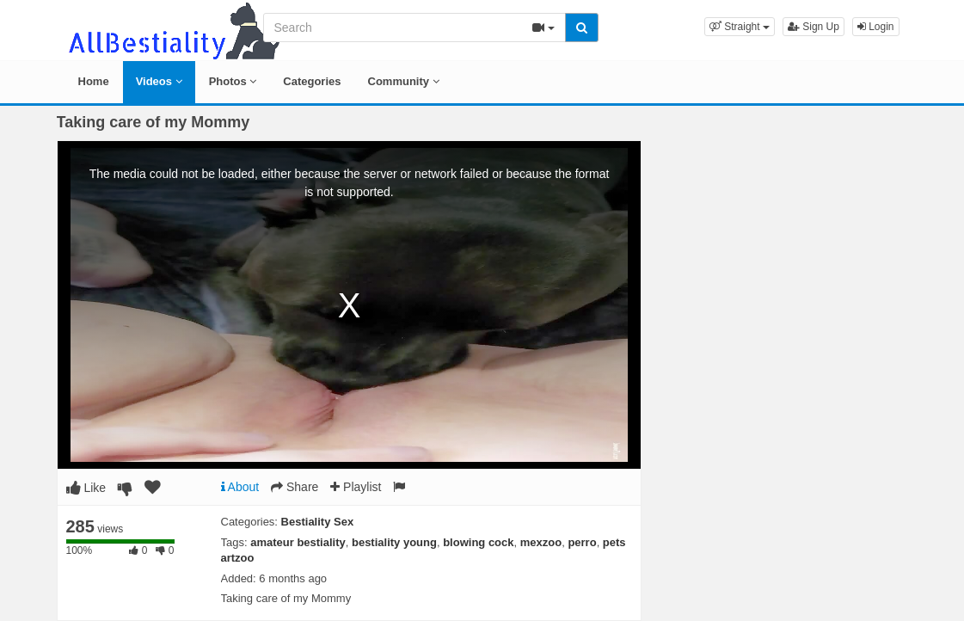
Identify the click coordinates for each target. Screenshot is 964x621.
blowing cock (478, 542)
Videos (159, 81)
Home (93, 81)
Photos (233, 81)
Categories (312, 81)
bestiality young (394, 542)
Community (403, 81)
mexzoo (541, 542)
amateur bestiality (298, 542)
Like (86, 488)
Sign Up (813, 27)
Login (875, 27)
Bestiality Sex (317, 521)
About (240, 487)
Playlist (355, 487)
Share (294, 487)
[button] (739, 26)
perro (582, 542)
